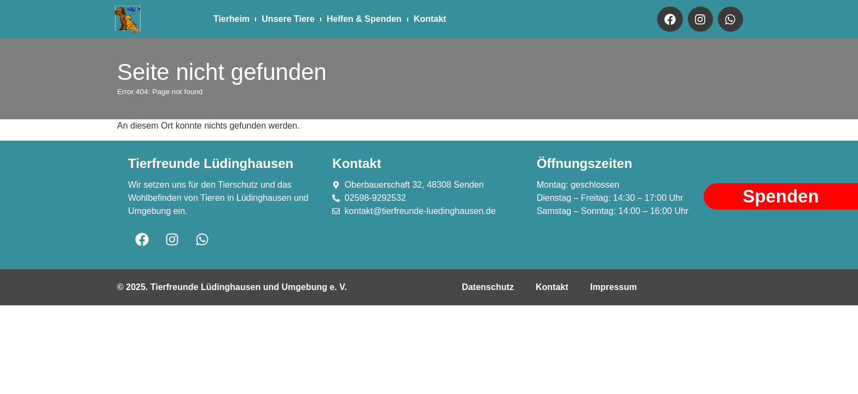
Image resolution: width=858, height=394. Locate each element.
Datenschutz (488, 287)
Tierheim (231, 19)
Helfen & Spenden (364, 19)
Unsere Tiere (288, 19)
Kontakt (430, 19)
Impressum (613, 287)
